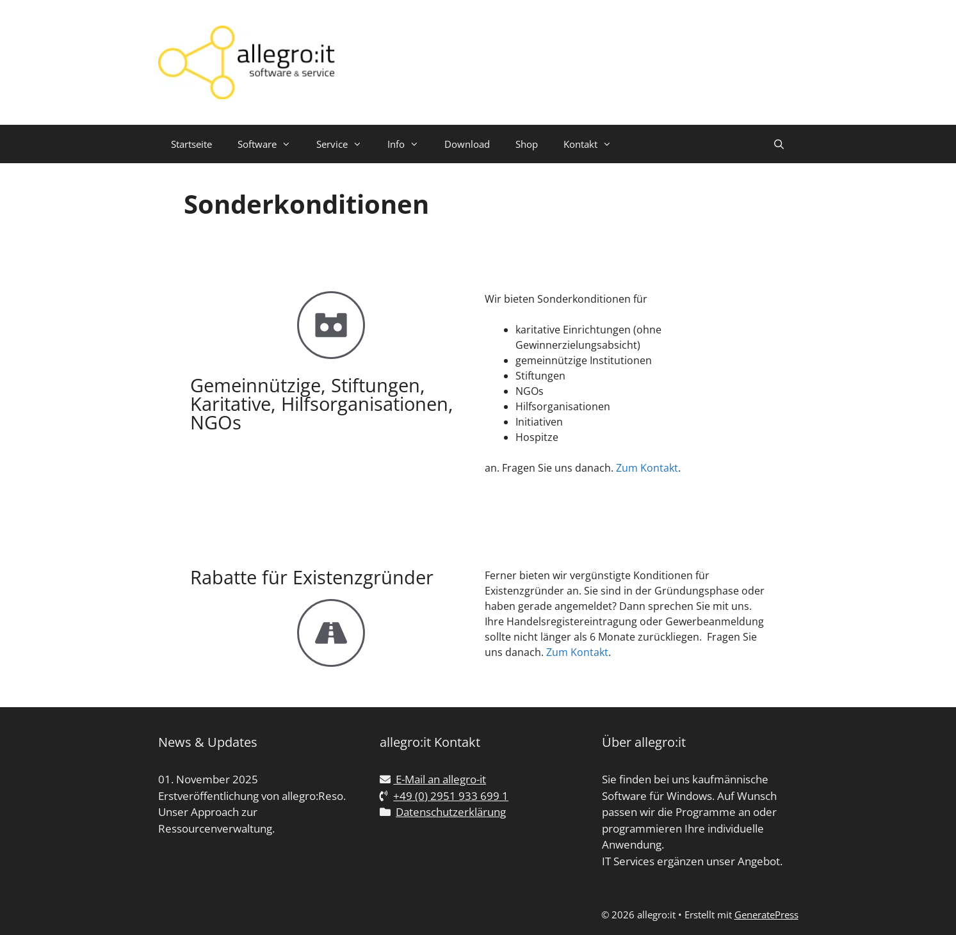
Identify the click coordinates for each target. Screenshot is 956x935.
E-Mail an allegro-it (439, 779)
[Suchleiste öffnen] (779, 144)
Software (271, 144)
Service (345, 144)
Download (467, 144)
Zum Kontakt (647, 468)
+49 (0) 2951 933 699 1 (450, 795)
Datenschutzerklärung (451, 811)
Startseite (191, 144)
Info (409, 144)
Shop (526, 144)
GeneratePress (766, 914)
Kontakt (593, 144)
